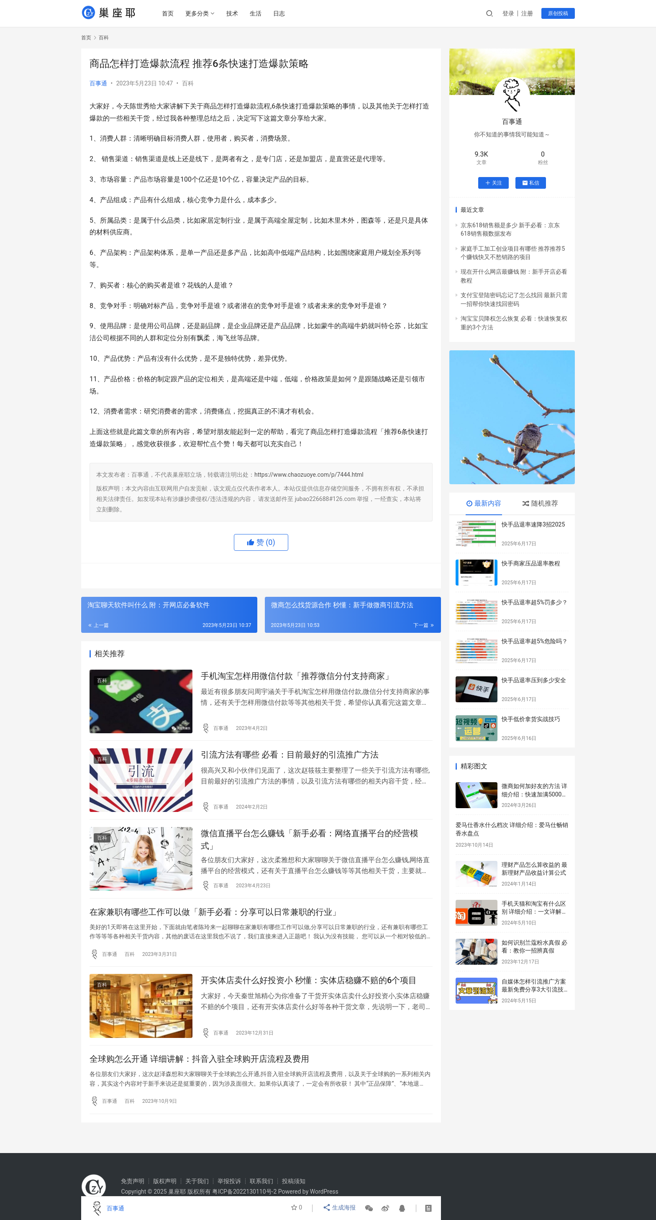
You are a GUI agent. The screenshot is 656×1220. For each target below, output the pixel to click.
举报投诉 (229, 1181)
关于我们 (197, 1181)
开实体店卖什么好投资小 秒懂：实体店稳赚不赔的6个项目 (309, 991)
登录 (508, 13)
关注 (493, 183)
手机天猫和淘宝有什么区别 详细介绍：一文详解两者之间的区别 (534, 911)
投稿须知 (293, 1181)
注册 (527, 13)
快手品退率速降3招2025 (533, 524)
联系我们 (261, 1181)
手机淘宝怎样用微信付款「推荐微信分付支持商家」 (297, 677)
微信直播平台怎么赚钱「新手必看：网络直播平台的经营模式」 (309, 845)
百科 (188, 83)
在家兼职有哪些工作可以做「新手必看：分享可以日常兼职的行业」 (215, 920)
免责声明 (132, 1181)
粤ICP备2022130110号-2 (244, 1191)
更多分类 (198, 13)
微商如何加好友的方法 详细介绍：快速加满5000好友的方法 (534, 794)
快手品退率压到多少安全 (534, 680)
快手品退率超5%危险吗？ (535, 641)
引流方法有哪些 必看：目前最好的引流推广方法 (290, 758)
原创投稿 (558, 13)
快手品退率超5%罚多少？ (535, 602)
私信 (530, 183)
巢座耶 (177, 1191)
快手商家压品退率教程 (531, 563)
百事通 (98, 83)
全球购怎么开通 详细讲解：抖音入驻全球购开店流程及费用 (199, 1072)
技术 (234, 13)
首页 (169, 13)
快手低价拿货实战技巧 (531, 719)
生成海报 (339, 1208)
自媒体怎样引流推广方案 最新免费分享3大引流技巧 (534, 989)
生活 (257, 13)
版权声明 (165, 1181)
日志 (281, 13)
